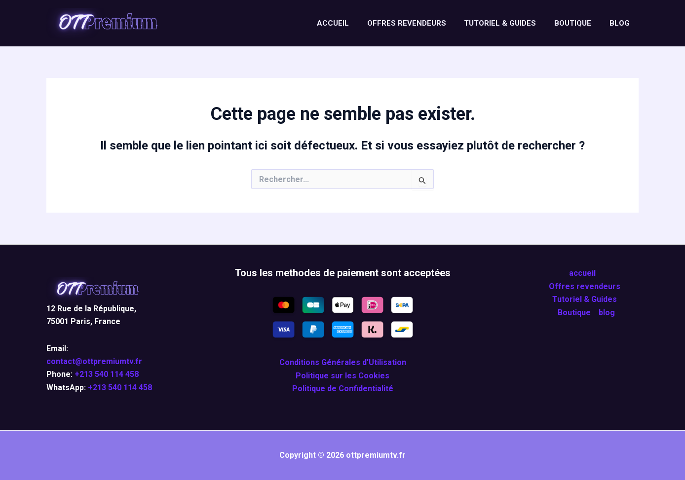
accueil (348, 23)
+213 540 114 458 (107, 374)
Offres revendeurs (418, 23)
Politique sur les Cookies (342, 375)
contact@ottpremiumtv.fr (94, 361)
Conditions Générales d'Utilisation (342, 362)
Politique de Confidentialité (342, 388)
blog (621, 23)
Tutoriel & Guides (508, 23)
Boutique (577, 23)
